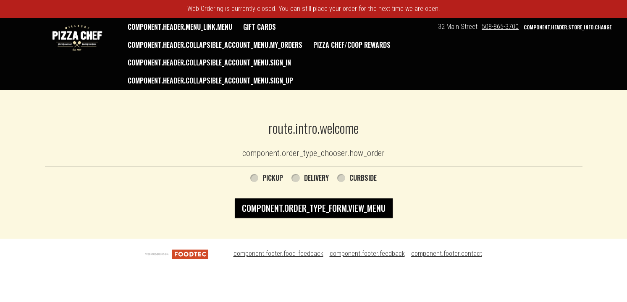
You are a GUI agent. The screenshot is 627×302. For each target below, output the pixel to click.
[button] (77, 37)
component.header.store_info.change (567, 27)
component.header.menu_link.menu (180, 27)
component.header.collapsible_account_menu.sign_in (209, 62)
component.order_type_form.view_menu (314, 208)
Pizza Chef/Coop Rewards (352, 45)
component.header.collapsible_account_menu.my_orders (215, 45)
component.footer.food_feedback (278, 254)
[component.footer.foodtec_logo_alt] (176, 254)
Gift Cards (259, 27)
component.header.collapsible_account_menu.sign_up (210, 81)
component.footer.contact (446, 254)
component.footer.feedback (367, 254)
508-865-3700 (500, 27)
